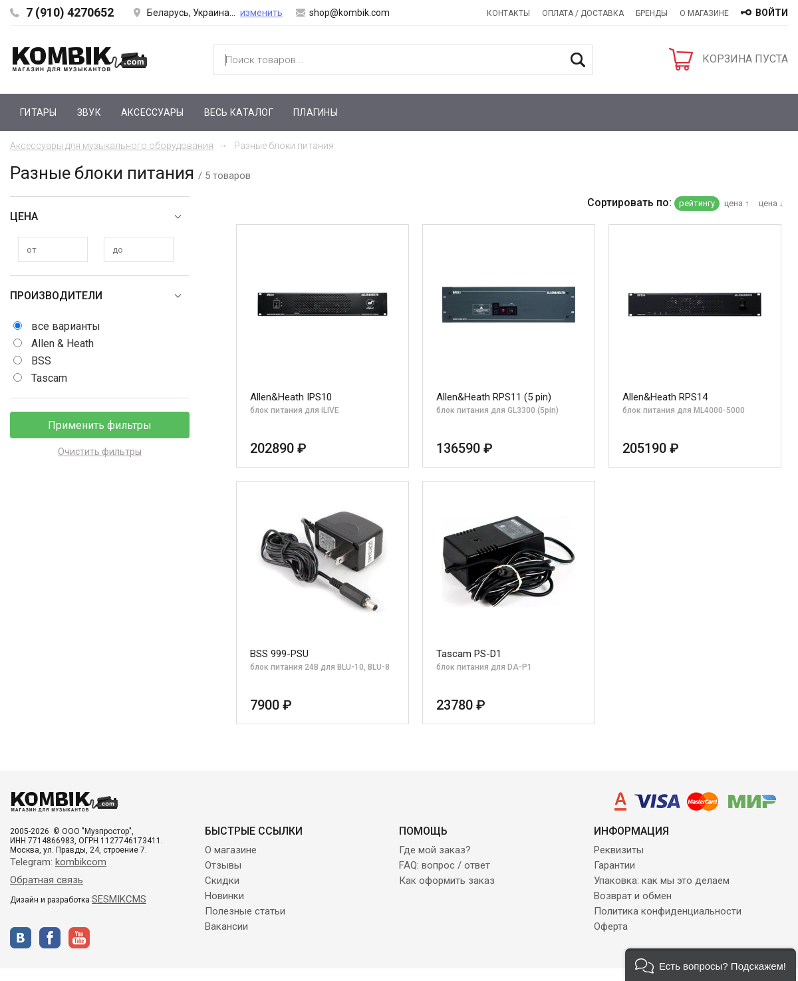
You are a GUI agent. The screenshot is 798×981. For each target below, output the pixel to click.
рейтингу (697, 203)
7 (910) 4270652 (70, 12)
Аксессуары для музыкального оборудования (111, 145)
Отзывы (223, 865)
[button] (710, 964)
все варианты (65, 326)
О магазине (704, 13)
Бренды (652, 13)
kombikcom (80, 862)
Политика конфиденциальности (667, 911)
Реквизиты (619, 850)
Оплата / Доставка (583, 13)
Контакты (508, 13)
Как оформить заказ (447, 881)
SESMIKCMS (119, 899)
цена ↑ (736, 203)
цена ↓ (771, 203)
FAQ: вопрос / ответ (444, 865)
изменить (261, 12)
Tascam (49, 378)
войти (771, 12)
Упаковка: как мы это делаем (662, 881)
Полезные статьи (245, 911)
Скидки (222, 881)
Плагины (315, 112)
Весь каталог (238, 112)
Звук (89, 112)
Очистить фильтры (100, 451)
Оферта (611, 926)
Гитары (38, 112)
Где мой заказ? (435, 850)
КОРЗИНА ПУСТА (745, 59)
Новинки (224, 896)
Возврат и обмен (633, 896)
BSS (41, 360)
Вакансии (226, 926)
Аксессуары (152, 112)
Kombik (80, 59)
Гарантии (614, 865)
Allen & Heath (62, 343)
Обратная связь (46, 880)
